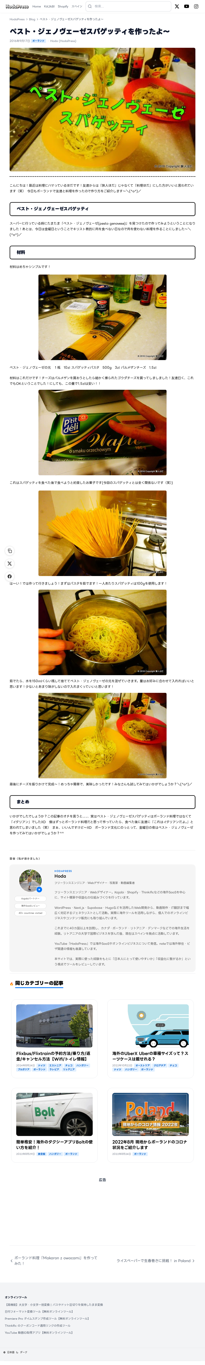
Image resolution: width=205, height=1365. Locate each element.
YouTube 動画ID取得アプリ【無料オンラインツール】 (39, 1332)
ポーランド (38, 41)
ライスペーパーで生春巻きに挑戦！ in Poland (156, 1261)
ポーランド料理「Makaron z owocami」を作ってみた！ (53, 1260)
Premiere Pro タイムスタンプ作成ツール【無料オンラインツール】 (47, 1318)
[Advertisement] (102, 1217)
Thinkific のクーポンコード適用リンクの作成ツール (37, 1325)
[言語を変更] (8, 1352)
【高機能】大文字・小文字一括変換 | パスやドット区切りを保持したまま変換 (54, 1305)
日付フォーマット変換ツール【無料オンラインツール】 (39, 1311)
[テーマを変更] (21, 1352)
